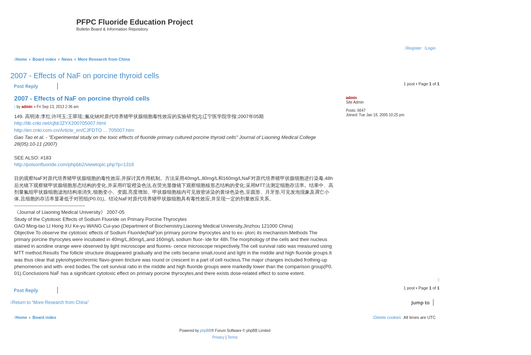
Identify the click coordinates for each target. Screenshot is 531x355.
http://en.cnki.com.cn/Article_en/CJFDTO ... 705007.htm (74, 130)
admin (351, 98)
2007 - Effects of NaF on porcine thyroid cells (84, 76)
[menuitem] (430, 48)
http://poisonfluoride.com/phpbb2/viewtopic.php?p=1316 (74, 164)
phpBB (205, 331)
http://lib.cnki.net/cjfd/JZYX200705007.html (60, 123)
